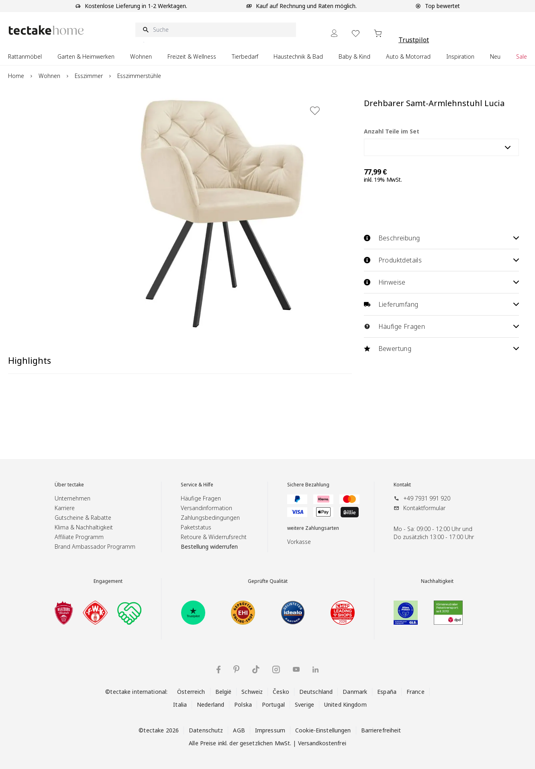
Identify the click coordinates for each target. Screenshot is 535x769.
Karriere (65, 508)
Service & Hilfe (197, 485)
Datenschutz (206, 730)
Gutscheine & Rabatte (83, 517)
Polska (243, 704)
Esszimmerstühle (139, 76)
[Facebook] (218, 669)
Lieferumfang (441, 304)
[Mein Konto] (334, 33)
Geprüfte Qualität (268, 581)
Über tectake (69, 485)
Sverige (304, 704)
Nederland (210, 704)
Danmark (355, 691)
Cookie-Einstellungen (323, 730)
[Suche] (215, 30)
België (223, 691)
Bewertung (441, 348)
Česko (281, 691)
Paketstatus (196, 527)
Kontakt (402, 485)
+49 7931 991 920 (426, 498)
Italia (180, 704)
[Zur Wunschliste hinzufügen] (315, 110)
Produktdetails (441, 260)
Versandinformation (206, 508)
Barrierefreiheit (381, 730)
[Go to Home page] (46, 30)
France (415, 691)
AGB (239, 730)
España (386, 691)
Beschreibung (441, 238)
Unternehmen (72, 498)
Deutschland (316, 691)
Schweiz (252, 691)
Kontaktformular (424, 508)
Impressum (270, 730)
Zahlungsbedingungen (210, 517)
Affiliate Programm (79, 537)
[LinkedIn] (315, 669)
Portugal (273, 704)
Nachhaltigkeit (437, 581)
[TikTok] (255, 669)
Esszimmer (89, 76)
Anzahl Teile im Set (391, 131)
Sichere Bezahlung (308, 485)
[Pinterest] (236, 669)
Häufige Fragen (441, 326)
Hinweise (441, 282)
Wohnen (49, 76)
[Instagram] (276, 669)
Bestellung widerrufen (209, 546)
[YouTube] (296, 669)
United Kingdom (345, 704)
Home (16, 76)
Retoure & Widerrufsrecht (214, 537)
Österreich (191, 691)
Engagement (108, 581)
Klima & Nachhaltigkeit (84, 527)
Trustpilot (413, 39)
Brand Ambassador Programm (95, 546)
